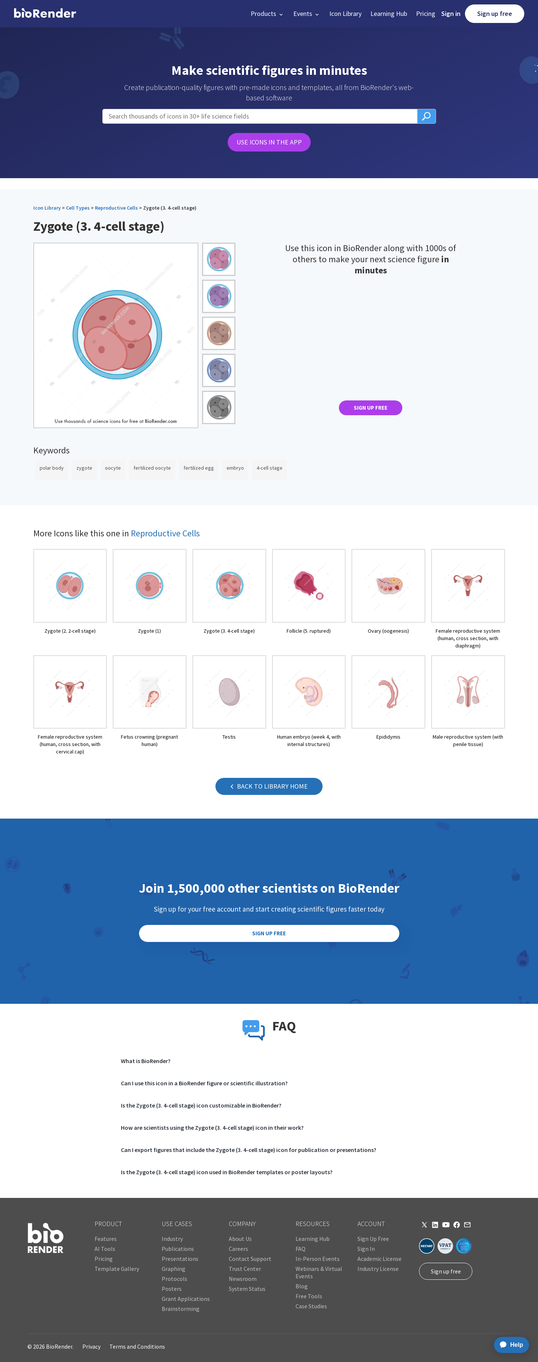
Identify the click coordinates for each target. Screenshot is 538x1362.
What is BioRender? (146, 1061)
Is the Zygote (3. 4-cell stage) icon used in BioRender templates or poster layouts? (227, 1172)
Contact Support (250, 1258)
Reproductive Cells (116, 207)
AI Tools (105, 1248)
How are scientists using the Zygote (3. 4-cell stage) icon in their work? (212, 1127)
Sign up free (494, 13)
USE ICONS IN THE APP (269, 142)
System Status (247, 1288)
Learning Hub (388, 13)
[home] (45, 13)
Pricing (425, 13)
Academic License (379, 1258)
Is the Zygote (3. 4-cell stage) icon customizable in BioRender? (201, 1105)
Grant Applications (186, 1298)
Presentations (180, 1258)
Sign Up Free (373, 1238)
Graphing (173, 1268)
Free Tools (309, 1296)
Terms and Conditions (137, 1346)
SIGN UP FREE (370, 407)
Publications (178, 1248)
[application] (509, 1345)
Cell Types (78, 207)
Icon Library (345, 13)
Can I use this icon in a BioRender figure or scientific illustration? (204, 1083)
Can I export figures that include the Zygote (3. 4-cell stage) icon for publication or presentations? (248, 1149)
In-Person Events (318, 1258)
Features (106, 1238)
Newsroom (243, 1278)
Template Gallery (117, 1268)
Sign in (451, 13)
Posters (172, 1288)
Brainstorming (180, 1308)
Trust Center (245, 1268)
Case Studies (311, 1306)
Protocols (174, 1278)
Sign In (366, 1248)
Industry (172, 1238)
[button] (267, 13)
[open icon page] (70, 599)
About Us (240, 1238)
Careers (238, 1248)
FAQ (301, 1248)
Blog (302, 1286)
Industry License (378, 1268)
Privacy (91, 1346)
